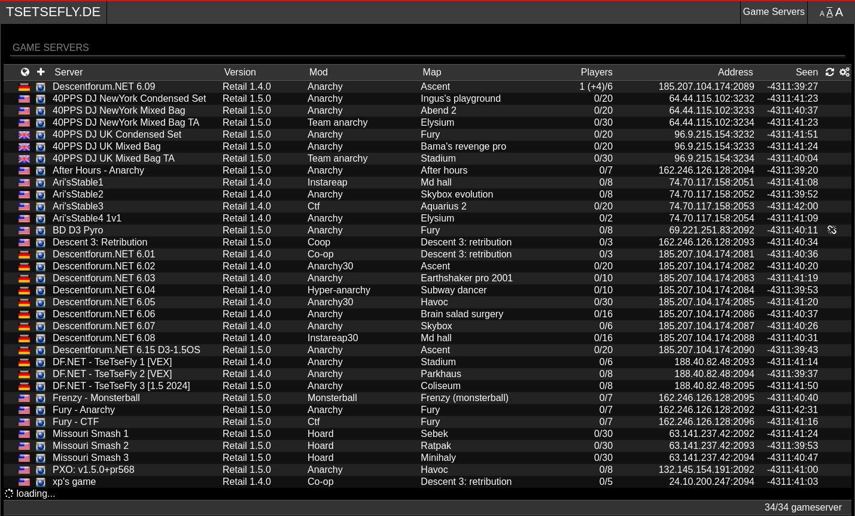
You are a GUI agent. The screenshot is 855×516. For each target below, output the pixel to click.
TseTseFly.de (53, 11)
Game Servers (774, 12)
